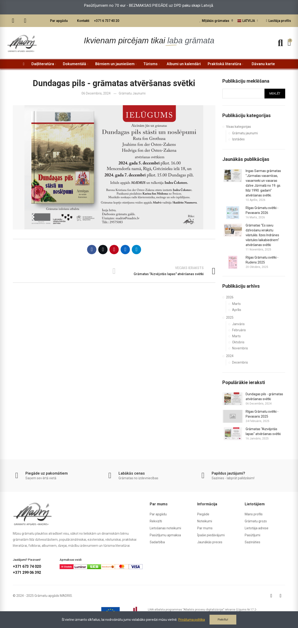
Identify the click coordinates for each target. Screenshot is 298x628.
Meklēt (274, 93)
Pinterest (114, 249)
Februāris (239, 330)
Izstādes (238, 139)
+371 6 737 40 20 (106, 21)
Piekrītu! (223, 619)
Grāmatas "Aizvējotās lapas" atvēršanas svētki (263, 431)
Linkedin (125, 249)
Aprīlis (236, 310)
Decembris (240, 362)
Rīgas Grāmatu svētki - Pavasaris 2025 (262, 414)
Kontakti (83, 21)
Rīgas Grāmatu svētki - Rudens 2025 (262, 260)
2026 (230, 297)
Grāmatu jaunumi (132, 93)
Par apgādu (59, 21)
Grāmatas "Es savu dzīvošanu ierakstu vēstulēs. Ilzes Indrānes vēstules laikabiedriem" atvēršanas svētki (262, 235)
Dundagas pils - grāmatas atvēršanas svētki (264, 396)
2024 (230, 356)
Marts (236, 304)
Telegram (136, 249)
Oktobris (238, 342)
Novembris (240, 348)
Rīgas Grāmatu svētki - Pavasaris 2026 (262, 210)
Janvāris (238, 324)
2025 (230, 317)
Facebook (92, 249)
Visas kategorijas (238, 126)
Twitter (103, 249)
